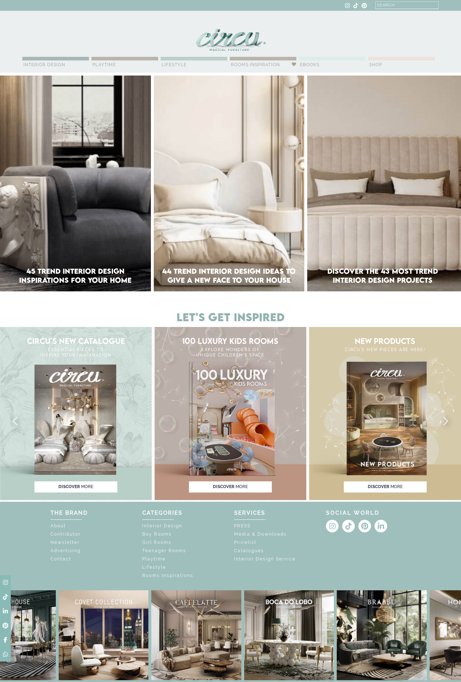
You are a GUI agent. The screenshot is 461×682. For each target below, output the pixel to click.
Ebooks (309, 64)
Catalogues (249, 550)
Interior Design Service (265, 558)
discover (75, 486)
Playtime (104, 64)
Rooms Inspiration (255, 64)
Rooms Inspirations (167, 575)
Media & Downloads (260, 534)
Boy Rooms (157, 534)
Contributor (65, 534)
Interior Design (44, 64)
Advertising (65, 550)
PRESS (242, 525)
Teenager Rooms (164, 550)
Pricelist (245, 542)
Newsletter (65, 542)
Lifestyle (174, 64)
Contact (60, 558)
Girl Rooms (156, 542)
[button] (16, 421)
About (58, 525)
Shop (375, 64)
